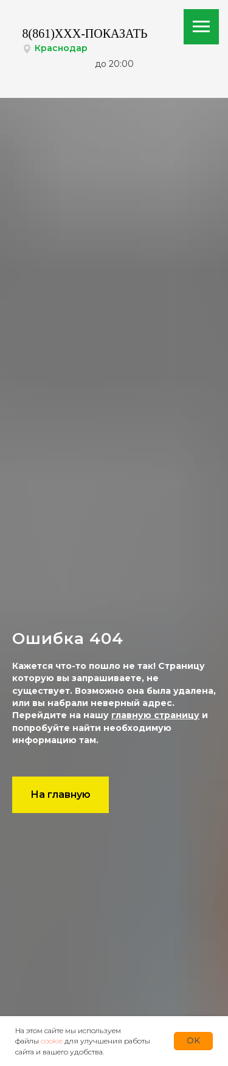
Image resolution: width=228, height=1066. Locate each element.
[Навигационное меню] (201, 27)
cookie (52, 1040)
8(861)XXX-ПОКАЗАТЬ (85, 33)
